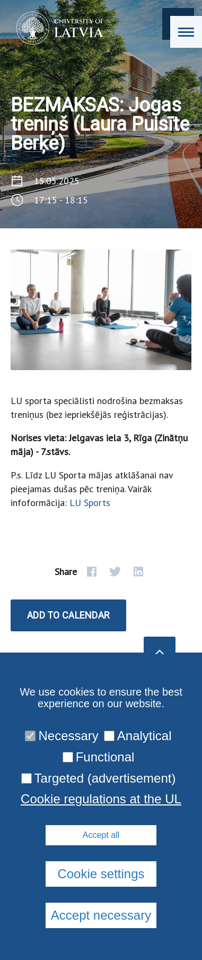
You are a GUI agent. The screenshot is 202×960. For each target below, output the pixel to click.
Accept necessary (101, 915)
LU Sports (89, 502)
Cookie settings (100, 874)
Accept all (101, 834)
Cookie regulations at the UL (101, 799)
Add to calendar (68, 615)
